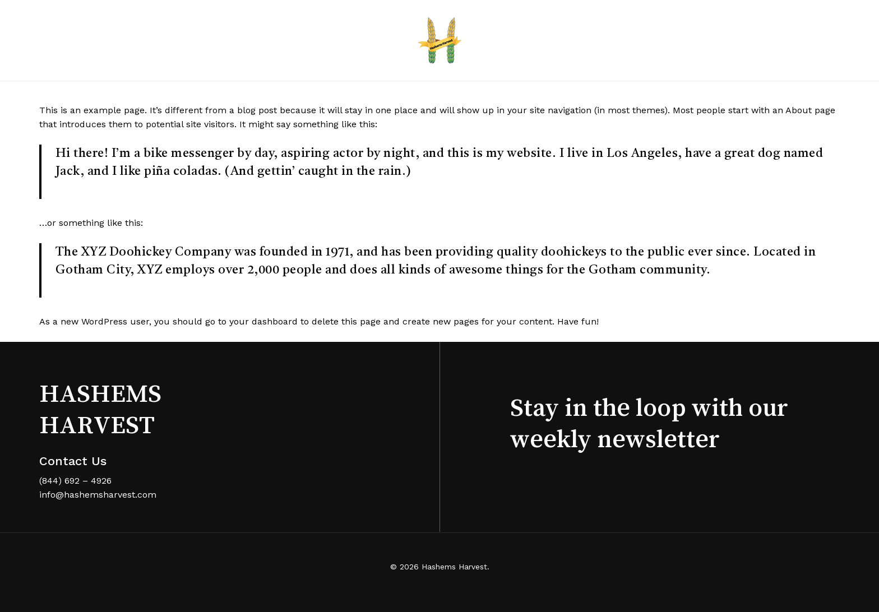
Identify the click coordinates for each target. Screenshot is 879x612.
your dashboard (263, 321)
